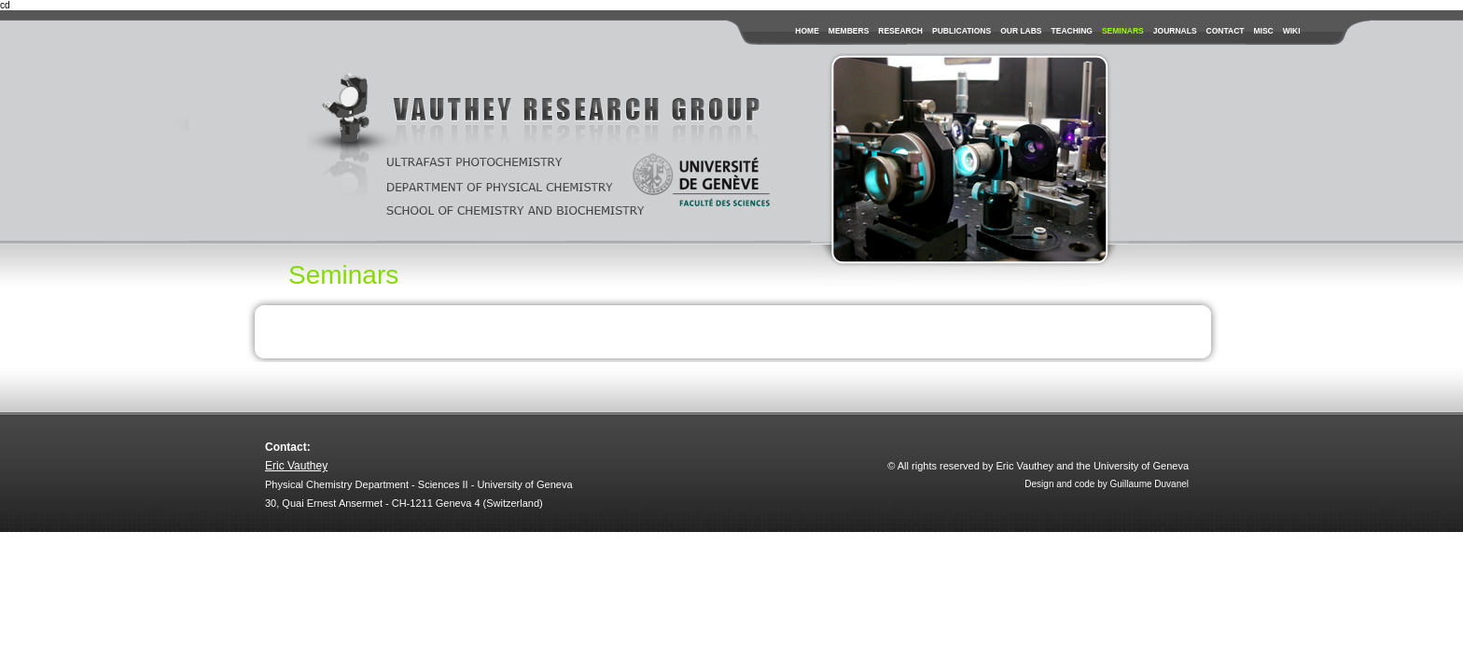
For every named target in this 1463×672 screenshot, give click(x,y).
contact (1225, 30)
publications (961, 30)
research (900, 30)
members (849, 30)
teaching (1072, 30)
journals (1175, 30)
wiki (1292, 30)
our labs (1020, 30)
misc (1263, 30)
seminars (1123, 30)
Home (807, 30)
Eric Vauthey (296, 465)
